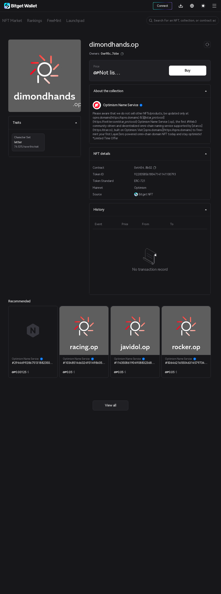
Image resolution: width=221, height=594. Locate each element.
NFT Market (12, 20)
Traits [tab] (45, 123)
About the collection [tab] (150, 91)
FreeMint (54, 20)
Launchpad (75, 20)
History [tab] (150, 210)
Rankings (34, 20)
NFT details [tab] (150, 154)
